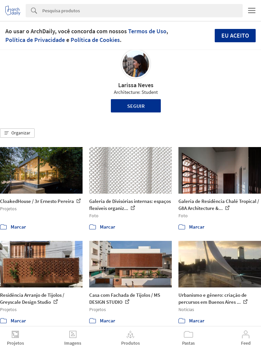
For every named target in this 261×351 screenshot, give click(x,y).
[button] (17, 133)
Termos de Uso (147, 31)
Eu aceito (235, 35)
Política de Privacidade (35, 40)
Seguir (136, 105)
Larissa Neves (135, 85)
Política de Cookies (95, 40)
